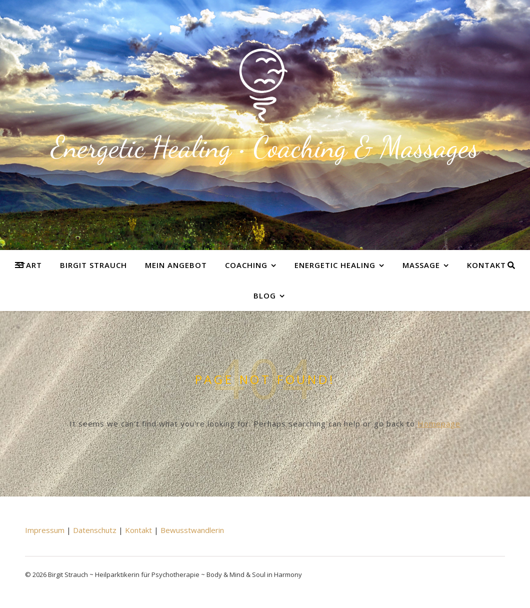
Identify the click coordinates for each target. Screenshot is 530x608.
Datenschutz (94, 530)
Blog (265, 295)
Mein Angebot (176, 265)
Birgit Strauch (93, 265)
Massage (421, 265)
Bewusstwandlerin (192, 530)
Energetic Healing (335, 265)
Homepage (439, 423)
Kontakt (486, 265)
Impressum (44, 530)
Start (29, 265)
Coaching (246, 265)
